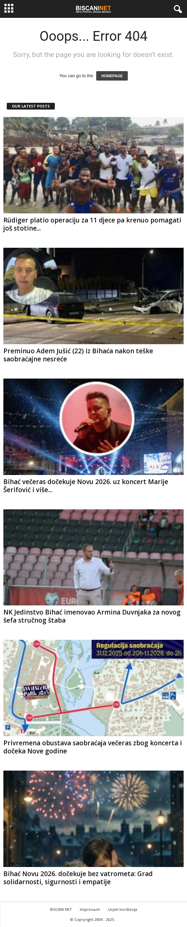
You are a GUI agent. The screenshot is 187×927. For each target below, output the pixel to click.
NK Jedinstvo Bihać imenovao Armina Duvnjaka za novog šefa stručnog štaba (92, 616)
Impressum (90, 909)
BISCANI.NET (61, 909)
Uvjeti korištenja (122, 909)
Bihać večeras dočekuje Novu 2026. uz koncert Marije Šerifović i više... (85, 485)
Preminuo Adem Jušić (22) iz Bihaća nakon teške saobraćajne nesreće (78, 355)
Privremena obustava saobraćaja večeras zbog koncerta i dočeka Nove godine (92, 747)
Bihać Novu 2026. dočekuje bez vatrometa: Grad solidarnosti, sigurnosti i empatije (78, 877)
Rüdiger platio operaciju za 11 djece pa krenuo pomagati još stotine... (92, 224)
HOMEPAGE (111, 76)
